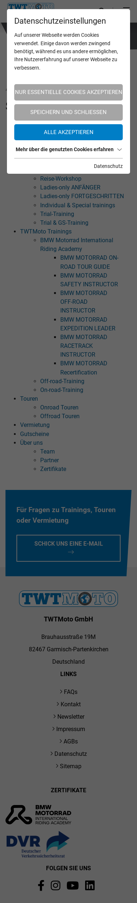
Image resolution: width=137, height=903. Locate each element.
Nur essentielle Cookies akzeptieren (68, 92)
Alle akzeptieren (69, 132)
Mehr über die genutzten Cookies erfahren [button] (69, 149)
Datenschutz (108, 166)
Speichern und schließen (68, 112)
